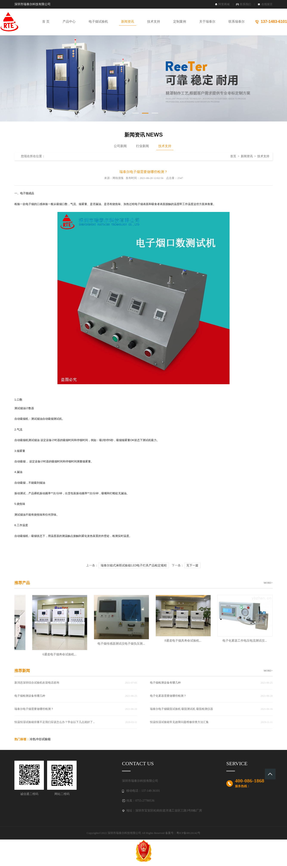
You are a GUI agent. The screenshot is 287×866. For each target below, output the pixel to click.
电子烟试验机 (98, 21)
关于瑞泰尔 (207, 21)
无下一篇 (192, 565)
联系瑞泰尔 (236, 21)
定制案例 (179, 21)
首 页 (45, 21)
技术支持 (153, 21)
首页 (233, 156)
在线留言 (267, 4)
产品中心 (69, 21)
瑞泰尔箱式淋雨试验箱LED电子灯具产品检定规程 (134, 565)
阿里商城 (224, 4)
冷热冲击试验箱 (40, 739)
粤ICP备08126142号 (188, 833)
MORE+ (268, 582)
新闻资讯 (127, 21)
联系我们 (245, 4)
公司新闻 (120, 146)
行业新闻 (142, 146)
